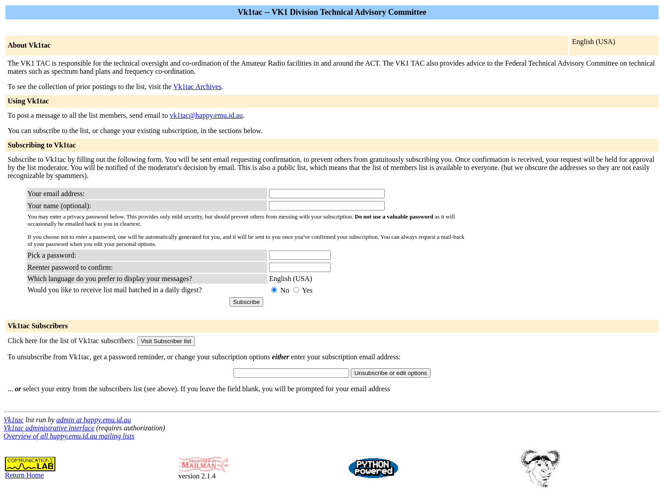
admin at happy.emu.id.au (93, 420)
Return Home (30, 472)
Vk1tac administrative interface (49, 428)
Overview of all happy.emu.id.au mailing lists (69, 436)
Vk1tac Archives (197, 86)
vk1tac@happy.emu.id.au (206, 115)
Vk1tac (13, 420)
